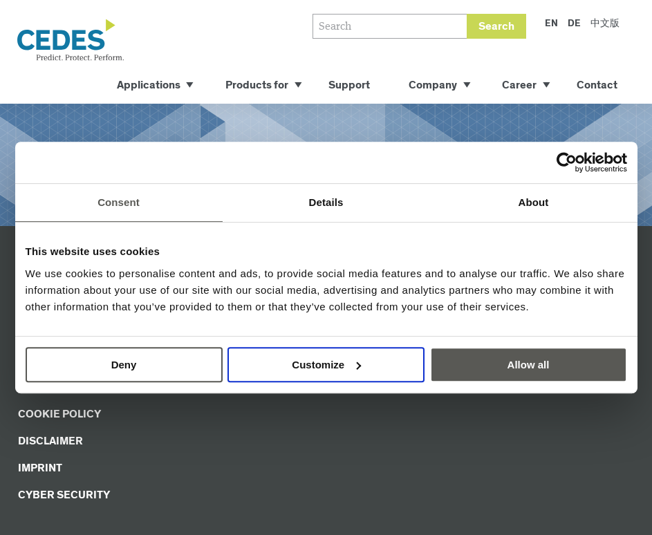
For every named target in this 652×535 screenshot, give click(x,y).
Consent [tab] (118, 202)
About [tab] (534, 202)
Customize (326, 364)
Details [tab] (326, 202)
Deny (124, 364)
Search (496, 26)
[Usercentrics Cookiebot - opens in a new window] (566, 162)
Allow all (528, 364)
